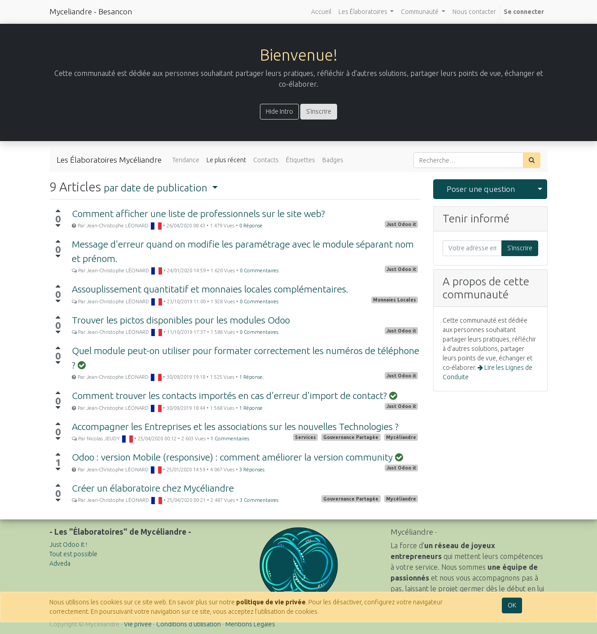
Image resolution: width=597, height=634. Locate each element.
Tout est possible (73, 554)
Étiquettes (300, 160)
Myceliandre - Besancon (90, 11)
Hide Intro (279, 111)
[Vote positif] (58, 211)
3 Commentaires (259, 500)
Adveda (59, 563)
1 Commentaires (230, 438)
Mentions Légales (250, 624)
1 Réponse (251, 377)
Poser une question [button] (481, 189)
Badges (332, 160)
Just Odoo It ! (68, 544)
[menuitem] (321, 12)
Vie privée (138, 624)
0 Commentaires (259, 270)
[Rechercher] (531, 160)
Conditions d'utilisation (188, 624)
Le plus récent (226, 160)
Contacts (266, 160)
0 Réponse (251, 225)
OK (512, 605)
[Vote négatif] (58, 226)
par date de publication (157, 187)
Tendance (185, 160)
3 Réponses (251, 469)
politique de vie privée (271, 602)
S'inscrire (318, 111)
